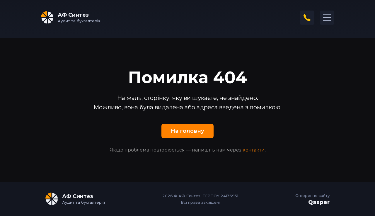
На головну (187, 131)
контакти (254, 150)
